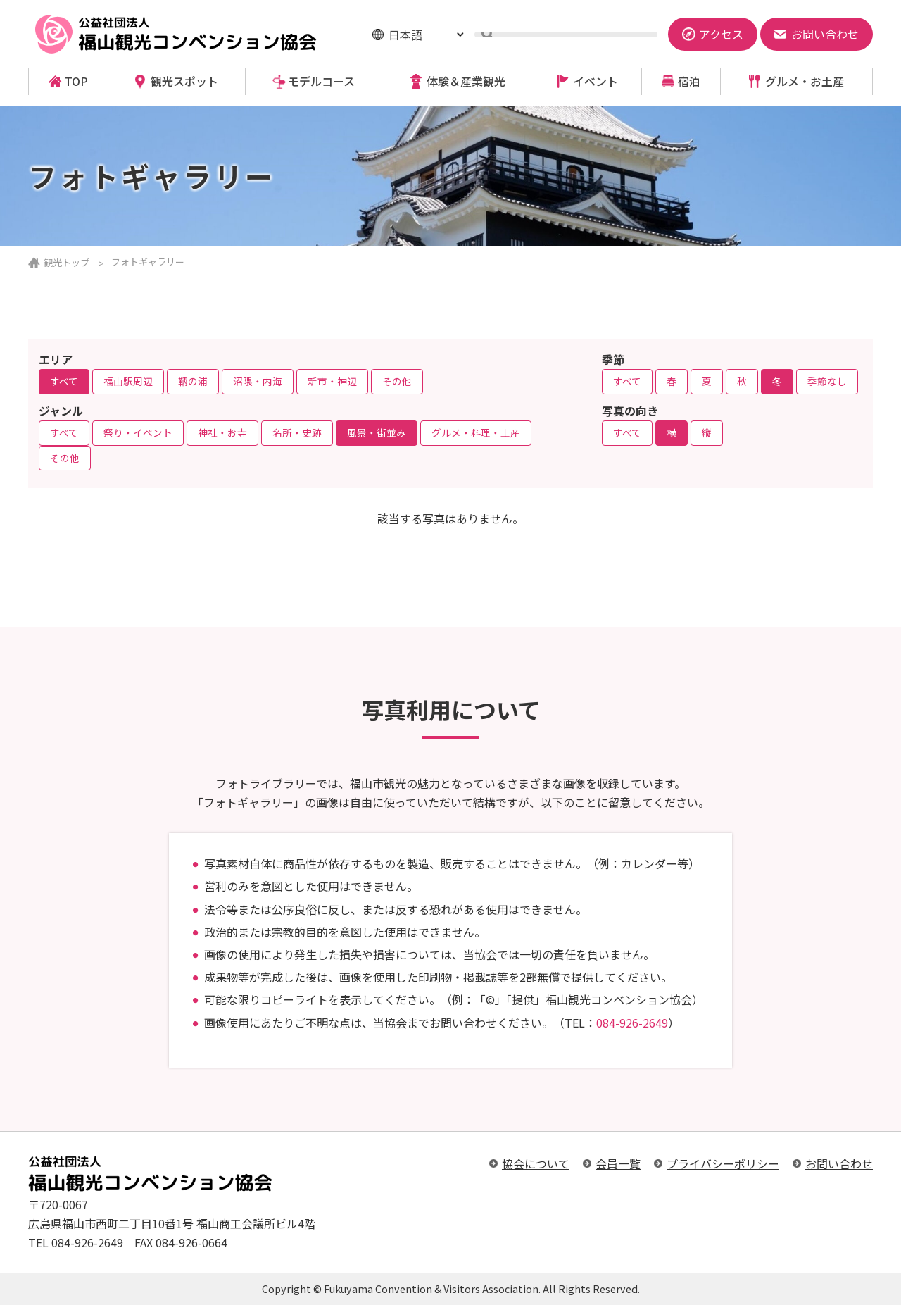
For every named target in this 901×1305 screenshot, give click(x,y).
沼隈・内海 (257, 381)
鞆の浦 (193, 381)
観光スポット (184, 81)
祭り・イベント (137, 432)
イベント (595, 81)
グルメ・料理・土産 (475, 432)
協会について (535, 1163)
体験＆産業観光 (466, 81)
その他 (397, 381)
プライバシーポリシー (723, 1163)
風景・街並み (376, 432)
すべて (64, 381)
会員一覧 (618, 1163)
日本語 (405, 34)
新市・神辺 (332, 381)
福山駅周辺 (128, 381)
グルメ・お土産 (804, 81)
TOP (76, 81)
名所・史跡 (297, 432)
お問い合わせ (839, 1163)
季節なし (827, 381)
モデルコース (321, 81)
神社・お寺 (222, 432)
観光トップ (66, 262)
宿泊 (689, 81)
